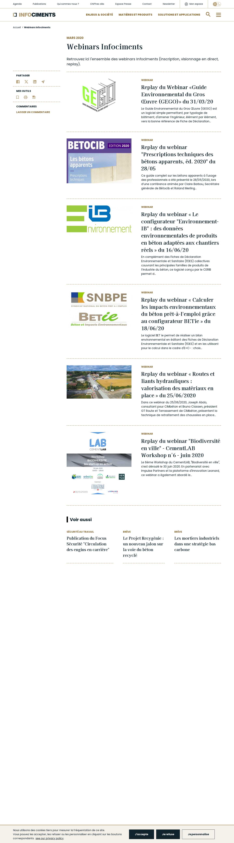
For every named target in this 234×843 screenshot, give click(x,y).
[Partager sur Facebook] (18, 81)
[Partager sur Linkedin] (35, 81)
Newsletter (169, 4)
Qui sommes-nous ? (68, 4)
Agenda (17, 4)
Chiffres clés (97, 4)
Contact (147, 4)
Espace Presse (123, 4)
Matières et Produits (135, 15)
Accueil (17, 27)
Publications (39, 4)
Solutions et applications (179, 15)
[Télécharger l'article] (34, 97)
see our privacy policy (50, 838)
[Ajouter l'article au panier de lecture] (17, 97)
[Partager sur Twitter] (26, 81)
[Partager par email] (43, 81)
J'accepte (141, 834)
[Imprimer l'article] (25, 97)
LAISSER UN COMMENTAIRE (33, 112)
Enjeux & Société (99, 15)
